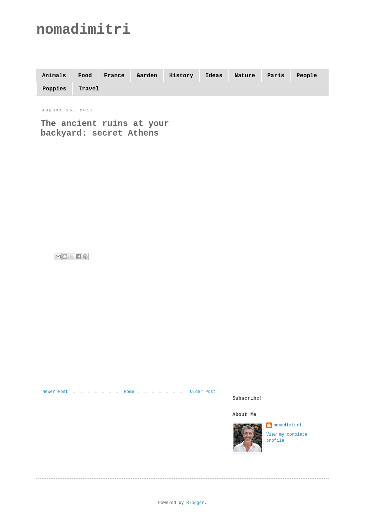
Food (85, 76)
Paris (275, 76)
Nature (245, 76)
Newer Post (55, 391)
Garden (147, 76)
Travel (88, 89)
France (114, 76)
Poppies (54, 89)
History (181, 76)
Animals (54, 76)
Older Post (203, 391)
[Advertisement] (129, 330)
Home (129, 391)
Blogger (195, 502)
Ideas (213, 76)
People (307, 76)
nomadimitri (83, 30)
